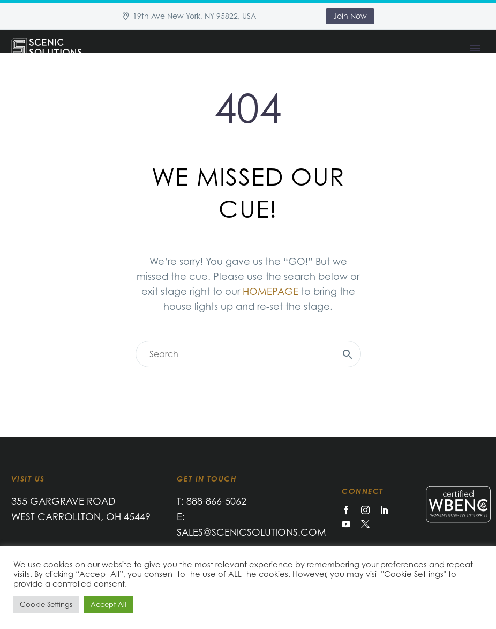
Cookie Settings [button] (46, 604)
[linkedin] (384, 510)
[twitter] (365, 524)
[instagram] (365, 510)
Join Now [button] (350, 15)
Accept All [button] (108, 604)
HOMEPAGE (270, 291)
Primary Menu (475, 48)
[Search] (248, 354)
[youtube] (346, 524)
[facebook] (346, 510)
